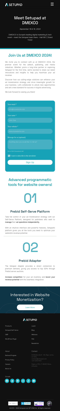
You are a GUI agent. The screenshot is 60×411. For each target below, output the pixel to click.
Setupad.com (23, 408)
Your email (12, 104)
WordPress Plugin (10, 339)
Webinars (34, 334)
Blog (33, 330)
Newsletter (35, 343)
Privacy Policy (9, 360)
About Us (8, 368)
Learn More (30, 307)
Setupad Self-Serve (11, 330)
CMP (6, 334)
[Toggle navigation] (52, 4)
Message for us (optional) (17, 137)
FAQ (33, 339)
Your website (13, 126)
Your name (12, 115)
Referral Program (10, 355)
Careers (7, 364)
